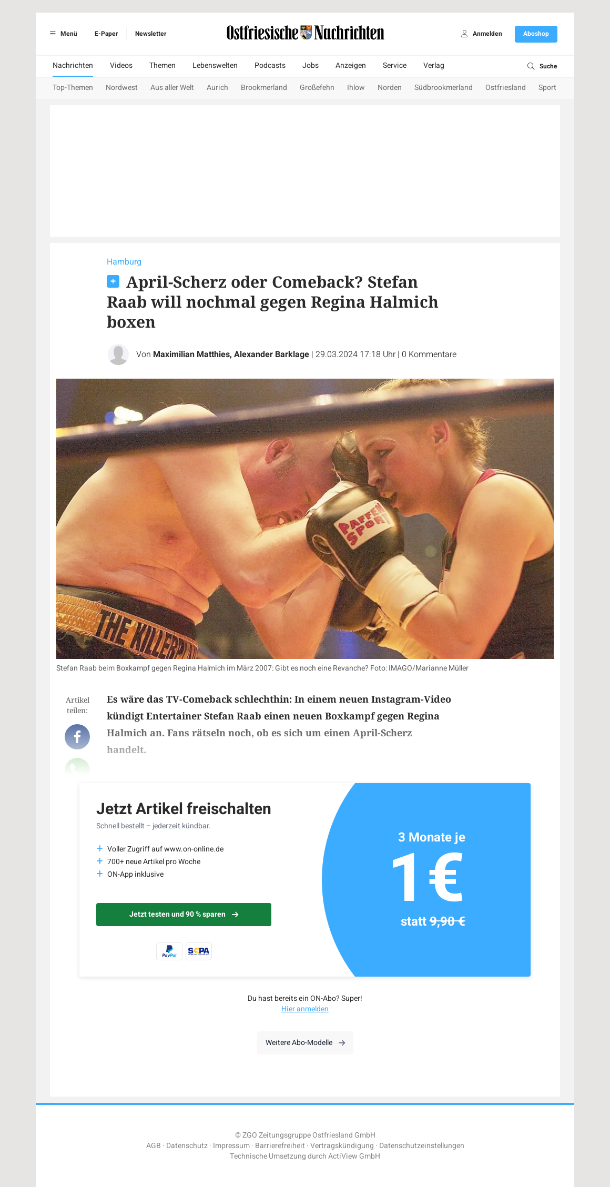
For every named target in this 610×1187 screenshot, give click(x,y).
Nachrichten (73, 65)
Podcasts (270, 65)
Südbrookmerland (443, 87)
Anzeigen (351, 65)
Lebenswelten (215, 65)
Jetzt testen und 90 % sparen (183, 914)
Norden (390, 87)
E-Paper (106, 33)
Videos (121, 65)
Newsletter (150, 33)
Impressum (231, 1145)
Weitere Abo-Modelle (305, 1042)
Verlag (433, 65)
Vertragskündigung (342, 1145)
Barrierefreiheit (280, 1145)
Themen (162, 65)
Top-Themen (73, 87)
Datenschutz (187, 1145)
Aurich (217, 87)
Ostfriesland (505, 87)
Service (394, 65)
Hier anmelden (305, 1008)
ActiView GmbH (354, 1156)
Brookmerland (264, 87)
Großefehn (317, 87)
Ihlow (356, 87)
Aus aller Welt (172, 87)
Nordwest (122, 87)
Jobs (310, 65)
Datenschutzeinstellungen (421, 1145)
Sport (547, 87)
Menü (61, 33)
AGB (153, 1145)
